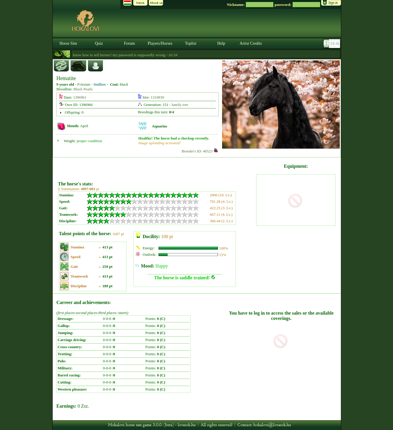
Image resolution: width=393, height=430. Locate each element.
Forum (129, 43)
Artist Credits (251, 43)
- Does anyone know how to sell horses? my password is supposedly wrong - (110, 55)
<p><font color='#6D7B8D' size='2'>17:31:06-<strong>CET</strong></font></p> (332, 44)
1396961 (80, 97)
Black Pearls (83, 89)
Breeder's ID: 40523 (196, 151)
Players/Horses (160, 43)
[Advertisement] (156, 167)
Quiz (99, 43)
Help (221, 43)
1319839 (157, 97)
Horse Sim (68, 43)
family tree (179, 104)
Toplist (190, 43)
